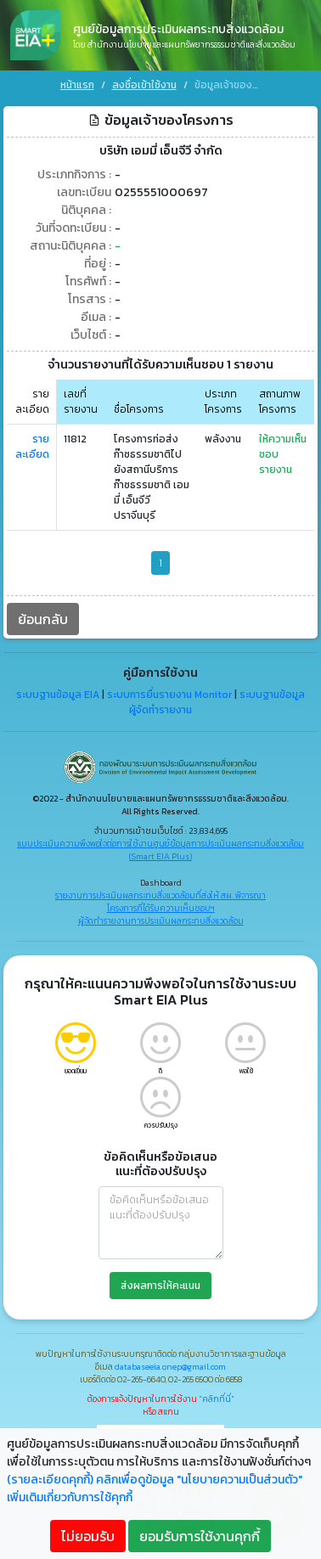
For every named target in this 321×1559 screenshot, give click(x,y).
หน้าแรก (77, 85)
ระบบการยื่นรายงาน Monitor (169, 693)
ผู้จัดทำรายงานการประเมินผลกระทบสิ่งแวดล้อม (161, 918)
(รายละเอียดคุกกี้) (50, 1480)
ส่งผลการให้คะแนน (160, 1283)
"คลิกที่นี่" (216, 1396)
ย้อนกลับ (43, 616)
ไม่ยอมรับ (88, 1536)
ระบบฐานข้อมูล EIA (57, 693)
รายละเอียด (32, 444)
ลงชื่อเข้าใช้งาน (144, 85)
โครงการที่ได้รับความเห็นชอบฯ (161, 905)
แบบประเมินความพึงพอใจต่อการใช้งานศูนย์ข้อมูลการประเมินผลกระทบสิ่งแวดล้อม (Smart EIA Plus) (160, 847)
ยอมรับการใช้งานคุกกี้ (199, 1536)
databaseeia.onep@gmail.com (170, 1364)
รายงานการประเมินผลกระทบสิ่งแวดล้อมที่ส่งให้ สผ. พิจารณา (160, 892)
